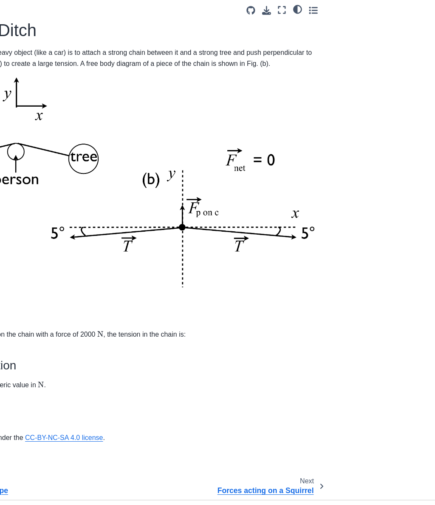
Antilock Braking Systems (45, 248)
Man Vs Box (27, 120)
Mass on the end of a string (39, 139)
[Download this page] (373, 10)
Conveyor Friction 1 (37, 339)
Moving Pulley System (41, 221)
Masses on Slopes (36, 157)
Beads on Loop (31, 275)
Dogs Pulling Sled (35, 207)
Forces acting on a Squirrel (36, 102)
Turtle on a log (30, 417)
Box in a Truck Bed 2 (39, 444)
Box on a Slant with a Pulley (39, 321)
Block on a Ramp (34, 289)
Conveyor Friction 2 (37, 353)
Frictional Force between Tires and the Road (44, 385)
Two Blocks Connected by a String (42, 37)
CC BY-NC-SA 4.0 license (357, 491)
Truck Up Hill (28, 403)
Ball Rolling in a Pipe (39, 69)
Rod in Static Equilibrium (44, 19)
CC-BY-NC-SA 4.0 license (231, 416)
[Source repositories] (358, 10)
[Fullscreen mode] (389, 10)
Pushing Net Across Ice (42, 235)
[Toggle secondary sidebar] (420, 10)
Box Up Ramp (30, 471)
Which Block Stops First (43, 430)
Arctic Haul (26, 262)
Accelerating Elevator (40, 56)
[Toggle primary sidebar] (102, 10)
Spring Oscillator (33, 170)
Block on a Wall (32, 302)
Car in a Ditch (31, 83)
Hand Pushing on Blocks (44, 485)
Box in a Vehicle (32, 457)
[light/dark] (404, 9)
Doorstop (23, 366)
